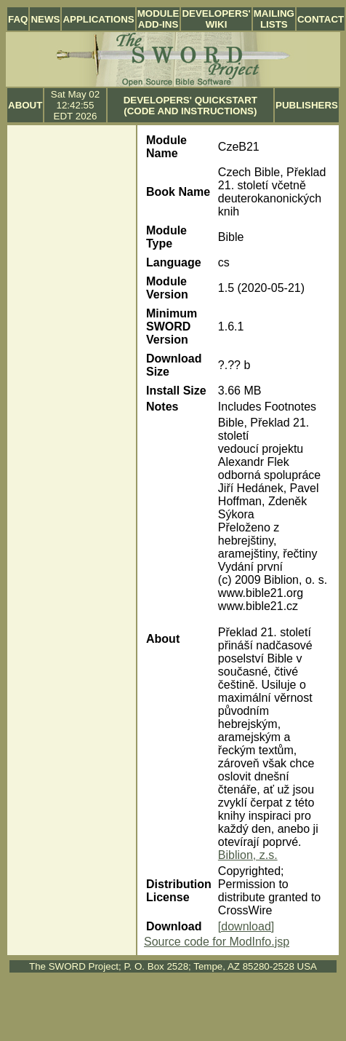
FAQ (18, 19)
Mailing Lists (274, 19)
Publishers (306, 105)
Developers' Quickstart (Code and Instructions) (190, 105)
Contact (320, 19)
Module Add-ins (158, 19)
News (45, 19)
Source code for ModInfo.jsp (216, 941)
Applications (98, 19)
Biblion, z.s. (248, 855)
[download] (246, 926)
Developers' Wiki (216, 19)
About (25, 105)
